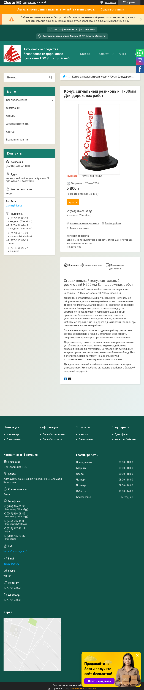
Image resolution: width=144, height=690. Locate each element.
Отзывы (10, 115)
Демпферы (121, 434)
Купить (73, 202)
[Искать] (51, 77)
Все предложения (16, 100)
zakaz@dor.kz (14, 205)
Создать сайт (29, 2)
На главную (13, 434)
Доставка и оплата (17, 123)
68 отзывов (110, 2)
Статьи (10, 131)
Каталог (104, 53)
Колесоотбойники (125, 439)
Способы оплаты (52, 439)
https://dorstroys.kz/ (15, 551)
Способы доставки (54, 434)
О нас (122, 53)
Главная (85, 53)
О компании (13, 108)
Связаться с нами (112, 9)
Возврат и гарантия (17, 139)
